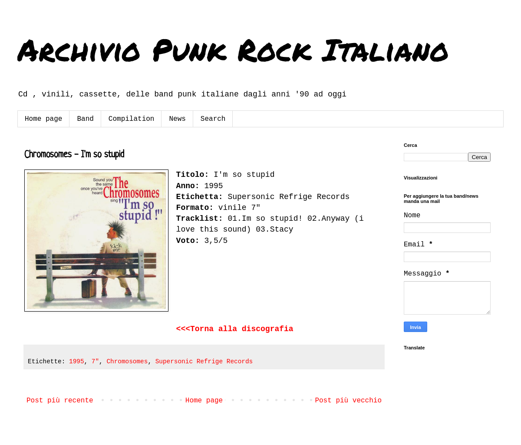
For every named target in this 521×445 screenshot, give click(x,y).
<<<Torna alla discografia (234, 329)
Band (85, 119)
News (177, 119)
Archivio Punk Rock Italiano (233, 49)
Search (213, 119)
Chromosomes (127, 361)
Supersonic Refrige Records (204, 361)
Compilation (132, 119)
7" (95, 361)
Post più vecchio (348, 401)
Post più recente (59, 401)
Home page (43, 119)
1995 (76, 361)
